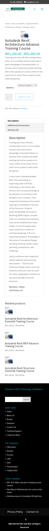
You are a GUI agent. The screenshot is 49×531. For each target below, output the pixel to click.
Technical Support (14, 431)
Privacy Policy (15, 511)
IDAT (9, 462)
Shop (13, 23)
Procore (10, 455)
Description (13, 120)
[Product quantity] (9, 97)
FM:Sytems (11, 447)
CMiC (9, 459)
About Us (10, 415)
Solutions (11, 423)
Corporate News (13, 435)
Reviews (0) (13, 130)
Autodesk (20, 23)
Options (10, 87)
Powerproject (12, 466)
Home (7, 23)
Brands (10, 419)
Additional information (19, 125)
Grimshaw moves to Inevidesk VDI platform (24, 496)
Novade (10, 451)
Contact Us (11, 427)
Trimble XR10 (12, 470)
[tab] (24, 121)
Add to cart (24, 96)
